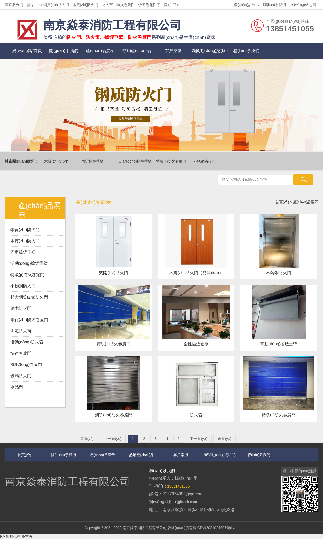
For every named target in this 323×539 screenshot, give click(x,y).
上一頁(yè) (112, 439)
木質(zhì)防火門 (58, 161)
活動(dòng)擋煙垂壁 (136, 161)
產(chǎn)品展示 (246, 5)
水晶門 (16, 387)
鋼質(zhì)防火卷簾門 (29, 319)
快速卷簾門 (20, 353)
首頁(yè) (282, 202)
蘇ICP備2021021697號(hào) (216, 528)
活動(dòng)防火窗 (26, 342)
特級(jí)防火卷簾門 (172, 161)
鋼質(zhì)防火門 (25, 229)
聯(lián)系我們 (274, 5)
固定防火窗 (20, 331)
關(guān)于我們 (63, 50)
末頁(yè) (224, 439)
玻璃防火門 (20, 376)
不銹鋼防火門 (205, 161)
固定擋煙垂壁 (93, 161)
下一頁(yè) (198, 439)
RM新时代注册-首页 (16, 536)
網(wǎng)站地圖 (303, 5)
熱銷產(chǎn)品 (136, 50)
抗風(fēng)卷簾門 (26, 364)
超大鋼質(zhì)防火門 (29, 297)
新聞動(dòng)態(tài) (210, 50)
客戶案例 (173, 50)
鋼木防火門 (20, 308)
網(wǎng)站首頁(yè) (27, 53)
